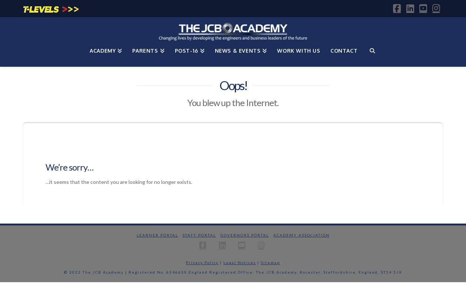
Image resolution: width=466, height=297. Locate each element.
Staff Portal (199, 235)
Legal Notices (239, 262)
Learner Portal (157, 235)
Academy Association (301, 235)
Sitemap (270, 262)
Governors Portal (244, 235)
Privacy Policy (202, 262)
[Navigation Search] (372, 55)
